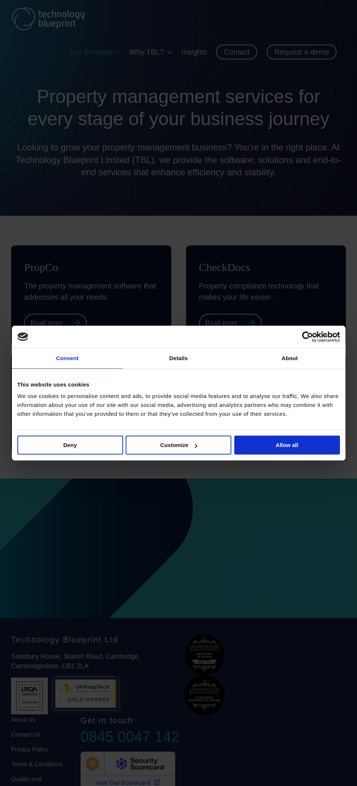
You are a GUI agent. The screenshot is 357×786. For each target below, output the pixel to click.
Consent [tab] (67, 358)
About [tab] (290, 358)
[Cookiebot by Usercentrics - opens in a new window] (307, 336)
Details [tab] (178, 358)
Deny (70, 445)
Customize (178, 445)
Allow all (287, 445)
